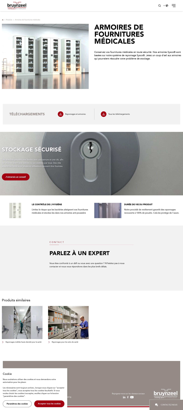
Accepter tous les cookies (49, 404)
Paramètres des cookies (17, 404)
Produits (9, 20)
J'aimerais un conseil (16, 177)
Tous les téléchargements (115, 114)
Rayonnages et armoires (72, 114)
